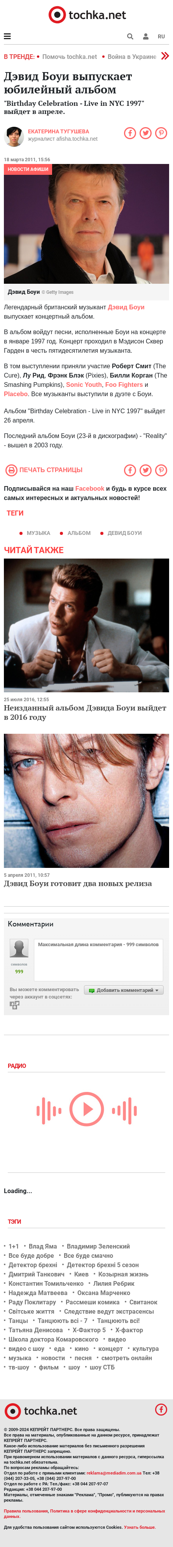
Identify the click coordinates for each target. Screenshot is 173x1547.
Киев (81, 1274)
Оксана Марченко (103, 1293)
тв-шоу (19, 1367)
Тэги (15, 1221)
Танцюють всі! (118, 1321)
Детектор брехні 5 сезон (103, 1265)
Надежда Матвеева (38, 1293)
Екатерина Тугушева (58, 131)
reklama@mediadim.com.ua (114, 1473)
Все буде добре (31, 1255)
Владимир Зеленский (98, 1246)
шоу (74, 1367)
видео (117, 1339)
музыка (38, 533)
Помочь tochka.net (70, 56)
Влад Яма (43, 1246)
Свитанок (143, 1302)
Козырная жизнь (123, 1274)
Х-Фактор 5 (89, 1330)
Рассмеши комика (93, 1302)
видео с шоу (26, 1348)
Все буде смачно (88, 1255)
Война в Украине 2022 (140, 56)
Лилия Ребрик (114, 1283)
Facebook (90, 488)
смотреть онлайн (126, 1358)
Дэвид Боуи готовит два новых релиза (78, 883)
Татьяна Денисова (36, 1330)
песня (83, 1358)
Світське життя (31, 1311)
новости (53, 1358)
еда (59, 1348)
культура (146, 1348)
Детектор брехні (33, 1265)
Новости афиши (28, 169)
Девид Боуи (125, 533)
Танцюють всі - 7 (62, 1321)
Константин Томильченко (46, 1283)
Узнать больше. (140, 1527)
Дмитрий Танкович (37, 1274)
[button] (146, 36)
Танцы (18, 1321)
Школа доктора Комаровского (53, 1339)
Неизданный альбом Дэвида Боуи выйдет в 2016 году (85, 712)
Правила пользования (26, 1511)
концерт (110, 1348)
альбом (79, 533)
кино (82, 1348)
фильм (49, 1367)
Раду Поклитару (32, 1302)
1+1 (14, 1246)
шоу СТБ (102, 1367)
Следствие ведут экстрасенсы (109, 1311)
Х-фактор (129, 1330)
